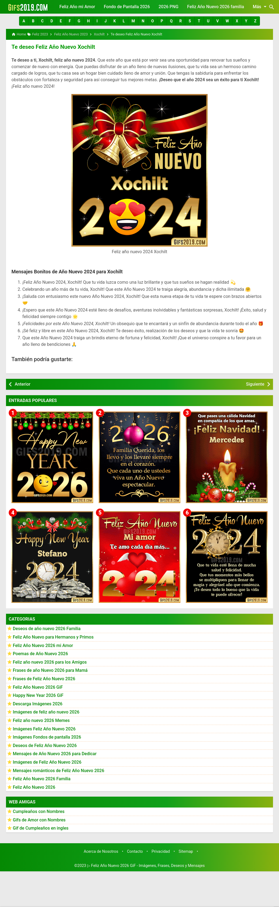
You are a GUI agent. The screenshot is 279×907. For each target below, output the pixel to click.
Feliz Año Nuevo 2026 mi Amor (43, 645)
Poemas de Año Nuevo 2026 (40, 653)
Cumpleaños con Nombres (39, 811)
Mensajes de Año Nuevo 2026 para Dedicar (54, 753)
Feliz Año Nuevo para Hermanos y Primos (53, 636)
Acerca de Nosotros (101, 851)
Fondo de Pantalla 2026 (127, 6)
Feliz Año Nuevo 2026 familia (215, 6)
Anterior (23, 383)
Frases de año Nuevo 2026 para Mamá (50, 670)
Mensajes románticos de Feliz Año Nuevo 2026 (58, 770)
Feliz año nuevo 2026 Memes (41, 720)
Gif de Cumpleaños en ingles (40, 827)
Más (260, 6)
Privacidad (160, 851)
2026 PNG (168, 6)
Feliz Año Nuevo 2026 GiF (38, 686)
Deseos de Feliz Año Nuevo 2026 (45, 745)
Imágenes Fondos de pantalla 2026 (47, 736)
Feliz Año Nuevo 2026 (34, 787)
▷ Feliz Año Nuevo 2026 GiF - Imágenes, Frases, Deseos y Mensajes (146, 865)
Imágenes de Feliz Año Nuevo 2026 (47, 761)
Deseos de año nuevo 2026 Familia (47, 628)
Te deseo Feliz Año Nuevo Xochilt (52, 46)
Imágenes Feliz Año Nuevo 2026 (44, 728)
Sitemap (186, 851)
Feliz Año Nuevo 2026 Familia (42, 778)
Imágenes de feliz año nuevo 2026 (46, 711)
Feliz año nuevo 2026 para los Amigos (50, 661)
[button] (24, 21)
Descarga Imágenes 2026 (37, 703)
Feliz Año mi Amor (77, 6)
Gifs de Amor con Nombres (39, 819)
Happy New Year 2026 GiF (38, 695)
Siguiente (255, 383)
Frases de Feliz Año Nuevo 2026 (44, 678)
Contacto (135, 851)
